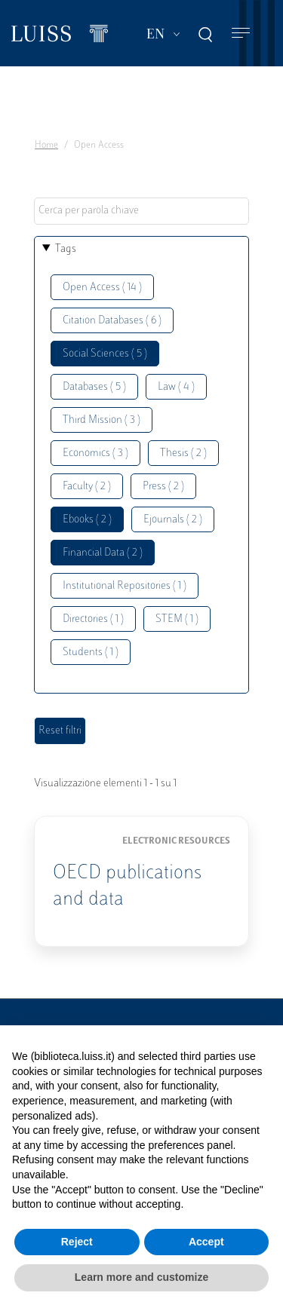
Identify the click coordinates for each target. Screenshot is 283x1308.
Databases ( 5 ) (94, 387)
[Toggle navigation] (241, 33)
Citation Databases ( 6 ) (112, 320)
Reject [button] (77, 1242)
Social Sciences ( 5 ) (105, 354)
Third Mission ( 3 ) (101, 420)
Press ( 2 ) (163, 486)
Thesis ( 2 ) (183, 453)
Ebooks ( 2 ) (87, 519)
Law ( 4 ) (176, 387)
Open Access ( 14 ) (102, 287)
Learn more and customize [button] (141, 1277)
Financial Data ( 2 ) (103, 553)
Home (46, 145)
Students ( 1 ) (90, 652)
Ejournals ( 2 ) (172, 519)
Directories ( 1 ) (93, 619)
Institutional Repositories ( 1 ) (124, 586)
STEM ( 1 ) (176, 619)
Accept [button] (206, 1242)
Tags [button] (65, 249)
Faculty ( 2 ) (87, 486)
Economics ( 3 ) (95, 453)
